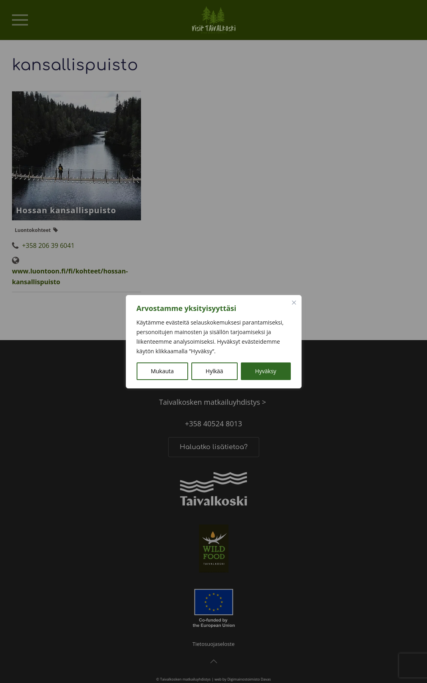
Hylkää (214, 371)
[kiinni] (294, 303)
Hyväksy (265, 371)
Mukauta (162, 371)
